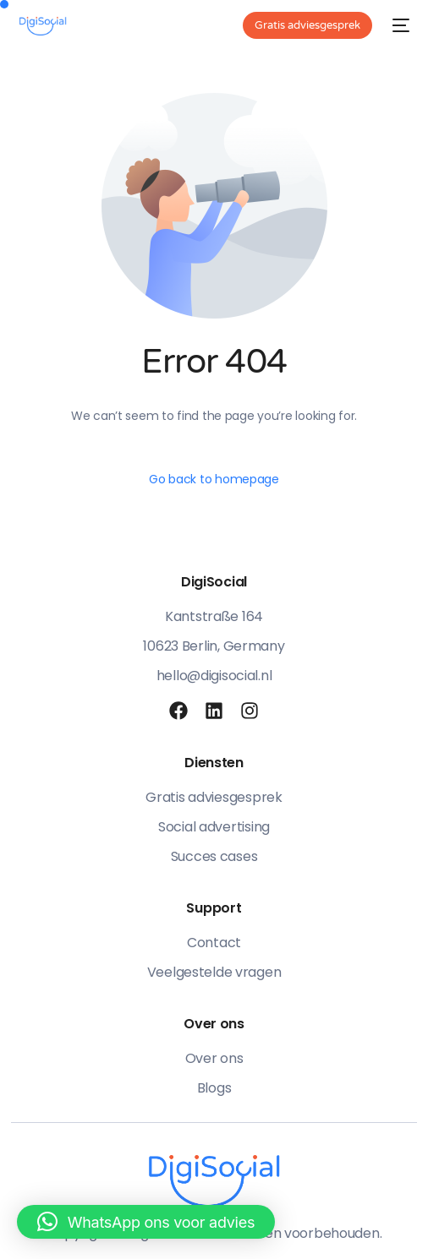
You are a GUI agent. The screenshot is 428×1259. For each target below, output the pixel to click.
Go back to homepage (214, 479)
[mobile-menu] (399, 25)
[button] (146, 1222)
